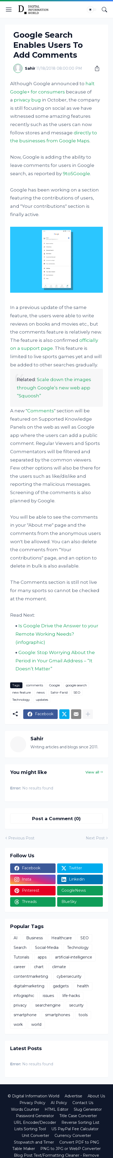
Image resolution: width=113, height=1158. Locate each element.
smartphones (57, 1014)
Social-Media (47, 947)
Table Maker (23, 1148)
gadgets (61, 986)
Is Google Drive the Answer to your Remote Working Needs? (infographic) (56, 634)
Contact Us (82, 1102)
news (41, 692)
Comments (40, 410)
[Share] (95, 68)
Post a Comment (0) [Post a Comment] (56, 818)
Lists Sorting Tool (30, 1128)
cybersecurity (69, 976)
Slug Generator (88, 1109)
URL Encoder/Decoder (35, 1122)
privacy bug (27, 100)
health (83, 986)
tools (83, 1014)
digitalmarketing (29, 986)
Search (20, 947)
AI (16, 938)
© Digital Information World (33, 1096)
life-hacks (71, 995)
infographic (24, 995)
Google (54, 685)
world (36, 1024)
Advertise (73, 1096)
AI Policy (59, 1102)
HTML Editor (56, 1109)
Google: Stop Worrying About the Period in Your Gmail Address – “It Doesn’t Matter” (55, 660)
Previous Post (21, 838)
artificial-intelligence (73, 957)
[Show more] (88, 714)
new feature (21, 692)
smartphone (25, 1014)
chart (39, 966)
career (19, 966)
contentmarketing (31, 976)
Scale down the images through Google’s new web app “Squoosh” (54, 387)
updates (42, 700)
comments (34, 685)
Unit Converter (35, 1135)
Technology (21, 700)
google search (76, 685)
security (76, 1005)
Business (34, 938)
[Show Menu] (9, 9)
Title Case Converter (78, 1115)
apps (42, 957)
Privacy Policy (32, 1102)
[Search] (104, 9)
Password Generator (35, 1115)
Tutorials (21, 957)
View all (92, 772)
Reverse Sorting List (80, 1122)
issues (48, 995)
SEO (76, 692)
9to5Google (76, 173)
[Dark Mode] (91, 9)
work (18, 1024)
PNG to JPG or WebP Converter (70, 1148)
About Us (96, 1096)
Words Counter (25, 1109)
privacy (20, 1005)
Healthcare (61, 938)
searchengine (48, 1005)
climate (59, 966)
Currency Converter (72, 1135)
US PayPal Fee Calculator (75, 1128)
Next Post (95, 838)
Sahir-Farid (59, 692)
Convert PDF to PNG (79, 1142)
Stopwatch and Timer (34, 1142)
